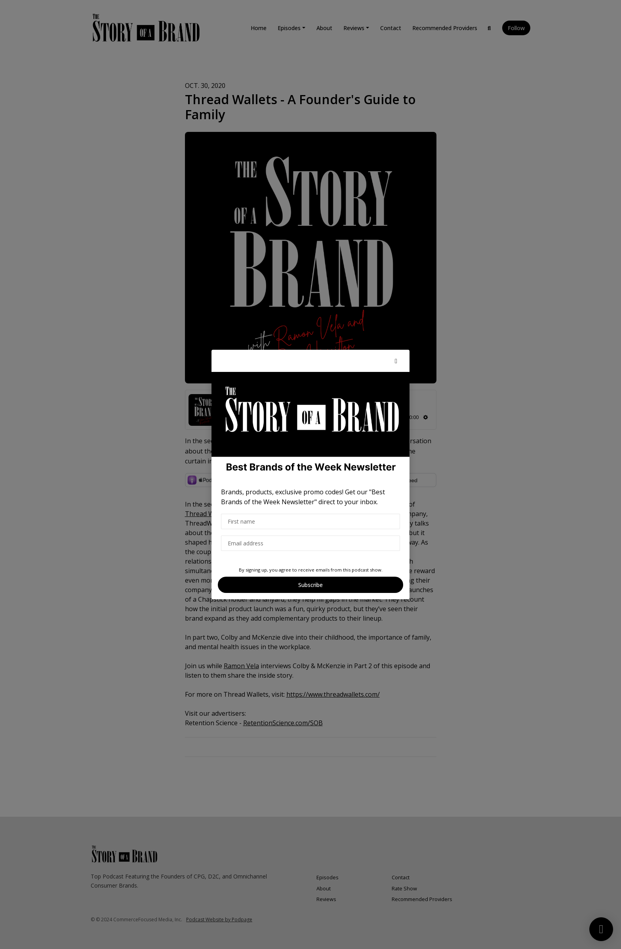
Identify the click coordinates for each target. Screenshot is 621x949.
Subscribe (310, 585)
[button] (396, 361)
